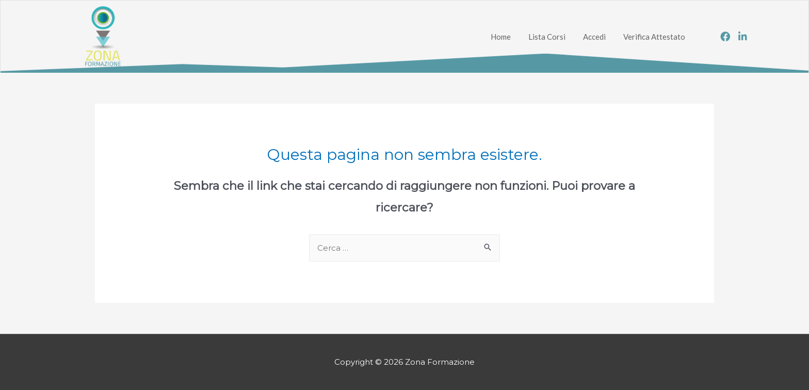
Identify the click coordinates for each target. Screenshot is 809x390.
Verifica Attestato (654, 36)
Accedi (594, 36)
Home (501, 36)
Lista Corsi (546, 36)
